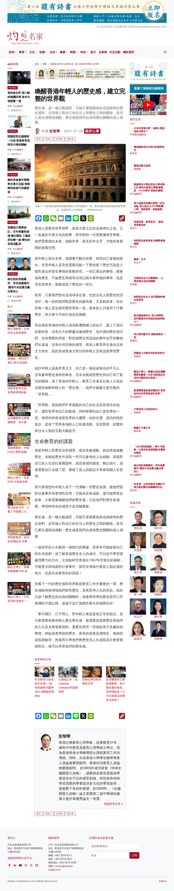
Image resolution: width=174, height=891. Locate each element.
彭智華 (54, 131)
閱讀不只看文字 (157, 428)
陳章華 (152, 431)
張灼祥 (152, 493)
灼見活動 (115, 52)
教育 (21, 52)
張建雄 (152, 340)
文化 (32, 52)
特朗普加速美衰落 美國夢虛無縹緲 (157, 243)
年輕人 (48, 139)
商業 (72, 52)
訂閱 (134, 855)
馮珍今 (152, 231)
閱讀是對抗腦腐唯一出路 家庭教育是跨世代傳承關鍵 (18, 140)
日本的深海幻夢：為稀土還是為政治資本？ (157, 131)
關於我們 (128, 52)
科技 (83, 52)
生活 (52, 52)
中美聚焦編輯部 (157, 137)
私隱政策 (163, 881)
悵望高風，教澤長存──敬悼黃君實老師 (157, 224)
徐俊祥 (152, 153)
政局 (11, 52)
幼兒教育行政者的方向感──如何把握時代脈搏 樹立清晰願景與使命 (44, 683)
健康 (62, 52)
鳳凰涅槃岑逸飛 (157, 165)
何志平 (152, 250)
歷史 (39, 139)
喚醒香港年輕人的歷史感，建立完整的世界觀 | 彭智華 (75, 64)
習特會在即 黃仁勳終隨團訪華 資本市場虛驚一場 (18, 97)
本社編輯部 (18, 106)
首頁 (37, 64)
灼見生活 (12, 175)
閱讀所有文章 (113, 804)
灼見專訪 (12, 87)
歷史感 (70, 139)
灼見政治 (12, 222)
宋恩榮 (152, 287)
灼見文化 (12, 131)
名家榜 (103, 52)
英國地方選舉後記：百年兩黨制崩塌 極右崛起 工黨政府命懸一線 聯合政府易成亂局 (19, 236)
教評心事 (92, 131)
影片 (93, 52)
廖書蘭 (152, 169)
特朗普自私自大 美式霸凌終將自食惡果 (157, 299)
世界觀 (59, 139)
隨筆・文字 (154, 259)
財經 (42, 52)
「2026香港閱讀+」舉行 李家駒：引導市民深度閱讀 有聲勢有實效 (157, 452)
